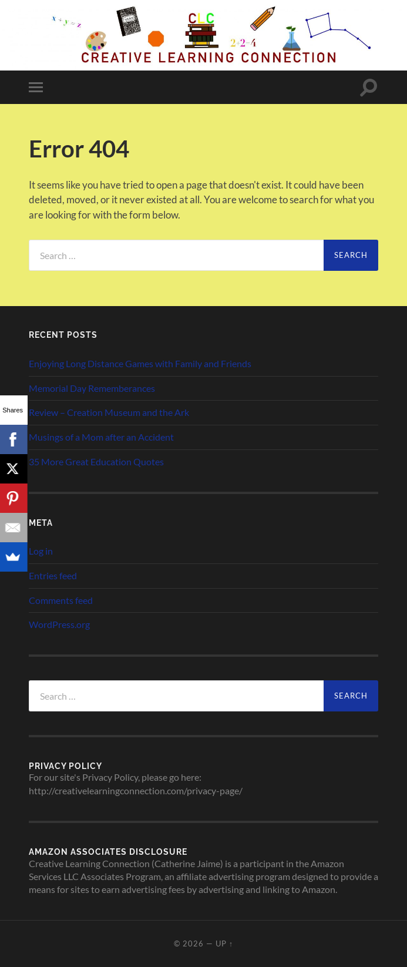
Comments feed (61, 600)
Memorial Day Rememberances (92, 388)
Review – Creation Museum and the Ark (109, 412)
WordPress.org (59, 624)
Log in (41, 550)
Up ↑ (224, 943)
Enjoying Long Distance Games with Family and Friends (140, 363)
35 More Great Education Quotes (96, 461)
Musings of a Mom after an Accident (101, 436)
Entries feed (53, 575)
